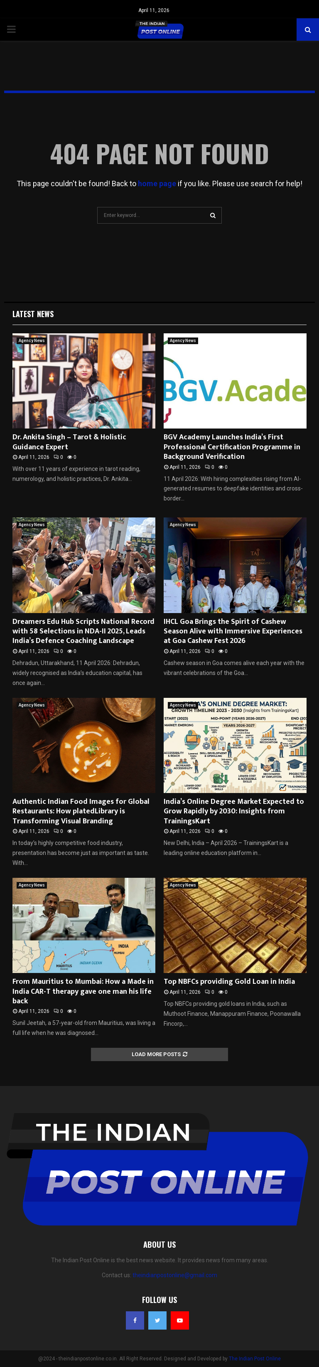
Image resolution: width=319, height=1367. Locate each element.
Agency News (32, 340)
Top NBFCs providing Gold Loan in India (229, 981)
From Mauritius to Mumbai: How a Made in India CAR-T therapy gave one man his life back (83, 991)
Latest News (33, 313)
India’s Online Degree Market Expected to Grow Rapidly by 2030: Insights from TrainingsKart (234, 812)
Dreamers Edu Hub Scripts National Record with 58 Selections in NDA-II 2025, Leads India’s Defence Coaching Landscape (83, 632)
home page (157, 183)
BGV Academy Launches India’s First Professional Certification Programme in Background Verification (232, 447)
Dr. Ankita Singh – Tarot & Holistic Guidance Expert (69, 442)
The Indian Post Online (255, 1359)
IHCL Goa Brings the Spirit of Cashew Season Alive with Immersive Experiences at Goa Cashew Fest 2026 (233, 632)
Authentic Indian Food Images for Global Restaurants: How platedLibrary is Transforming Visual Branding (81, 812)
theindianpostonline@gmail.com (175, 1275)
